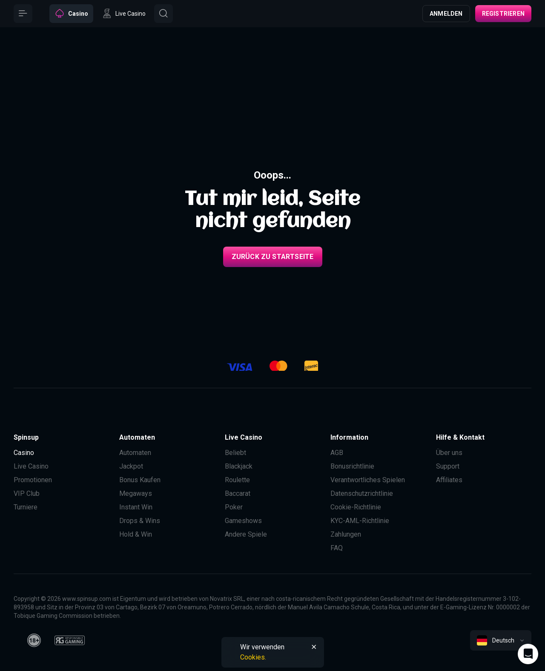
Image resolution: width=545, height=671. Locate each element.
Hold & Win (135, 534)
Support (447, 466)
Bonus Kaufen (140, 480)
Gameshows (243, 521)
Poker (234, 507)
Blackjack (238, 466)
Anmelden (446, 13)
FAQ (336, 548)
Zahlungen (345, 534)
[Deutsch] (500, 640)
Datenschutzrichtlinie (361, 493)
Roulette (237, 480)
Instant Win (135, 507)
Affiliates (449, 480)
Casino (24, 453)
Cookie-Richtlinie (355, 507)
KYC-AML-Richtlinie (359, 521)
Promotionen (33, 480)
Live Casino (31, 466)
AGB (336, 453)
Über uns (449, 453)
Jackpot (131, 466)
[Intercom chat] (528, 654)
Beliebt (235, 453)
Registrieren (503, 13)
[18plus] (34, 640)
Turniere (25, 507)
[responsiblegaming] (69, 640)
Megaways (135, 493)
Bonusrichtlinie (352, 466)
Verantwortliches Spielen (367, 480)
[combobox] (500, 640)
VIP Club (27, 493)
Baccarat (237, 493)
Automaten (135, 453)
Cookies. (253, 657)
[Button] (23, 13)
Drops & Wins (139, 521)
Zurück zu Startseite (273, 257)
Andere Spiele (246, 534)
